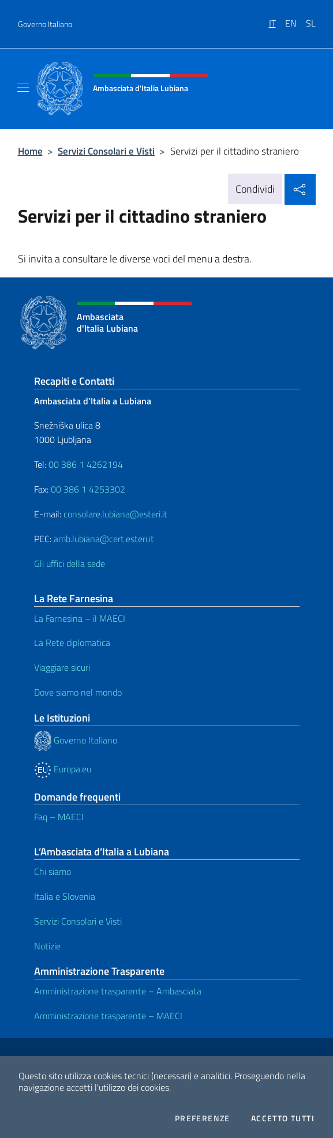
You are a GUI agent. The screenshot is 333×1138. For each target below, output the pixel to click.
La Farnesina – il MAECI (79, 618)
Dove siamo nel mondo (78, 692)
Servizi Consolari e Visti (106, 151)
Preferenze (202, 1118)
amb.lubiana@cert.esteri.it (104, 539)
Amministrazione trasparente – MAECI (108, 1016)
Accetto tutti (283, 1118)
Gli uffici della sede (69, 563)
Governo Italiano (45, 24)
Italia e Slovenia (64, 896)
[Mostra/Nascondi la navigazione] (23, 88)
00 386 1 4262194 (84, 464)
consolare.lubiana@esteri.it (115, 514)
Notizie (47, 946)
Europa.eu (62, 769)
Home (30, 151)
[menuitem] (277, 19)
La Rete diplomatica (72, 642)
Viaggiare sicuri (62, 667)
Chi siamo (52, 871)
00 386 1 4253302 (88, 489)
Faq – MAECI (59, 817)
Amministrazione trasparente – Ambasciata (117, 991)
